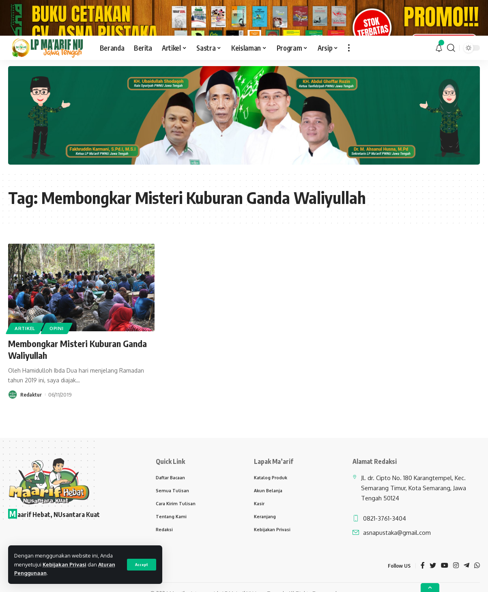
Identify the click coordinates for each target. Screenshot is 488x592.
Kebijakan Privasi (64, 564)
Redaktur (31, 417)
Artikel (25, 351)
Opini (56, 351)
